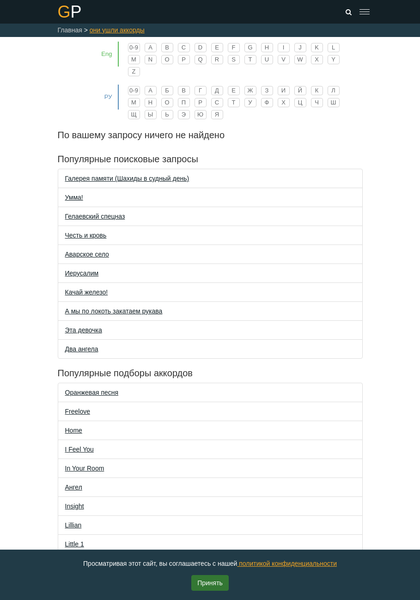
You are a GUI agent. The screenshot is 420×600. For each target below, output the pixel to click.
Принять (210, 583)
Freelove (77, 411)
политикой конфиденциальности (287, 563)
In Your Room (84, 468)
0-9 (133, 47)
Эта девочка (83, 330)
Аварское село (87, 254)
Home (73, 430)
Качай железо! (86, 292)
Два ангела (81, 349)
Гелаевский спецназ (95, 216)
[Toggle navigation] (364, 12)
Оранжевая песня (92, 392)
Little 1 (74, 544)
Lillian (73, 525)
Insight (74, 506)
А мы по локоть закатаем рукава (114, 311)
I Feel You (79, 449)
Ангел (73, 487)
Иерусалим (82, 273)
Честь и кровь (86, 235)
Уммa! (74, 197)
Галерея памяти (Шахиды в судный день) (127, 178)
